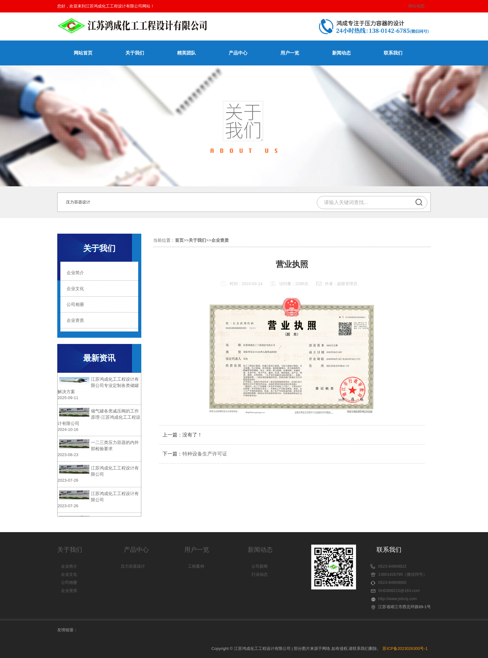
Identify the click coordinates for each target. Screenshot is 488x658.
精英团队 (186, 52)
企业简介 (25, 272)
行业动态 (259, 574)
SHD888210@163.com (399, 590)
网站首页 (83, 52)
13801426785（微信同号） (402, 574)
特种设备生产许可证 (204, 476)
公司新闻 (259, 566)
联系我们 (393, 52)
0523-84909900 (392, 582)
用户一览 (289, 52)
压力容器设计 (78, 202)
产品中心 (238, 52)
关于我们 (134, 52)
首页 (179, 233)
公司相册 (25, 304)
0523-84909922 (392, 566)
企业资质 (25, 320)
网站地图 (416, 6)
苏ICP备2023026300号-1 (405, 648)
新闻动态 (341, 52)
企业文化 (25, 288)
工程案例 (196, 566)
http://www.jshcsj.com (397, 598)
